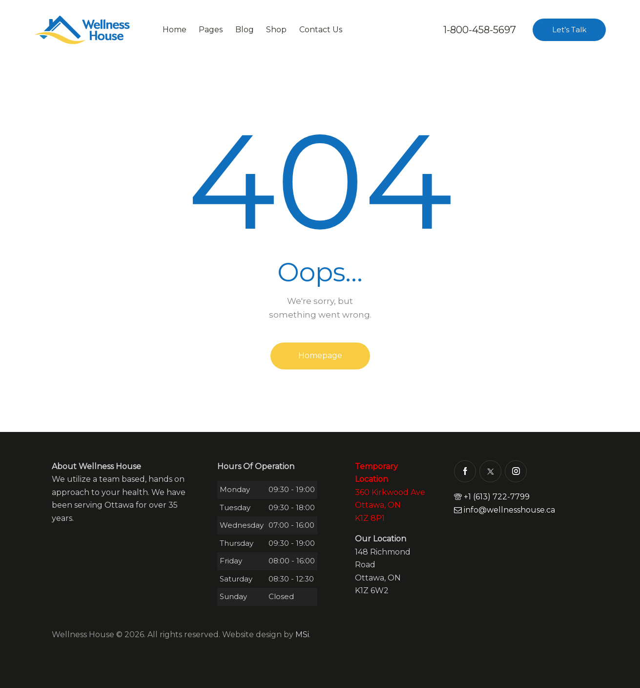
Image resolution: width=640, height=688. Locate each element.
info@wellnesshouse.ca (504, 510)
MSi (302, 634)
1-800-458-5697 (479, 30)
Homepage (320, 355)
